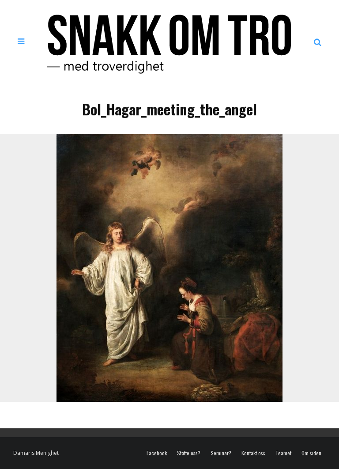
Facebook (157, 453)
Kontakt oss (253, 453)
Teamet (283, 453)
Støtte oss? (188, 453)
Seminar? (221, 453)
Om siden (311, 453)
